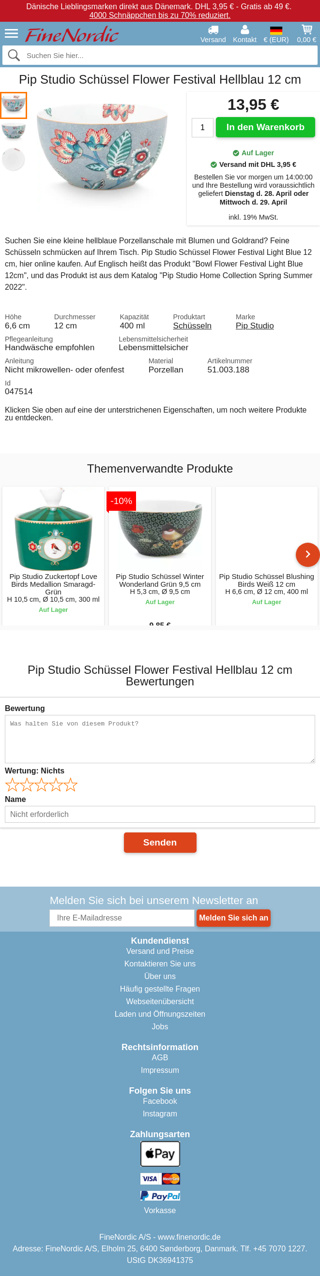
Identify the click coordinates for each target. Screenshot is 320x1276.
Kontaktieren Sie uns (160, 964)
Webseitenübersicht (160, 1001)
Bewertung (25, 708)
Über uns (160, 976)
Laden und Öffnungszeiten (160, 1014)
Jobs (160, 1027)
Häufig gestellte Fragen (160, 989)
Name (15, 799)
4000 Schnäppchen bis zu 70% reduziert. (160, 15)
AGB (160, 1057)
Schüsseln (192, 325)
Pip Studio (255, 325)
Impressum (160, 1070)
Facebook (160, 1101)
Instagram (160, 1114)
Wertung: (34, 771)
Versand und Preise (160, 951)
